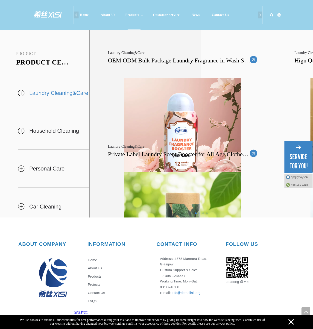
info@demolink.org (186, 293)
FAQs (92, 301)
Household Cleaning (54, 131)
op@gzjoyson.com (302, 177)
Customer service (166, 15)
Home (84, 15)
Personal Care (46, 168)
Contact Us (220, 15)
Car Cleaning (45, 206)
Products (132, 15)
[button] (196, 213)
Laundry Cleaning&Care (58, 93)
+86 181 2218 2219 (302, 184)
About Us (108, 15)
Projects (94, 284)
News (196, 15)
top (305, 311)
